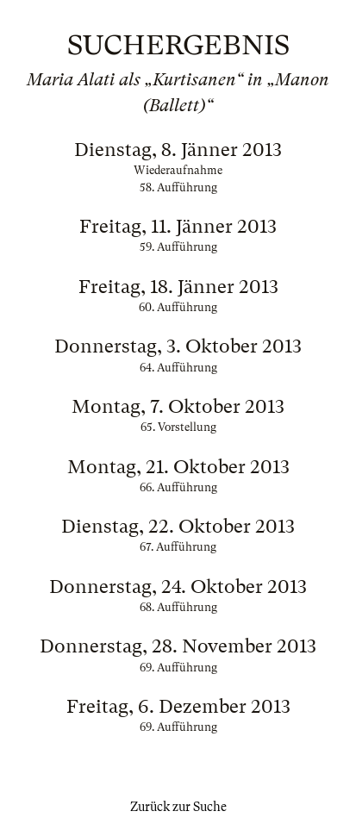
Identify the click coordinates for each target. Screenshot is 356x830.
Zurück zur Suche (178, 807)
